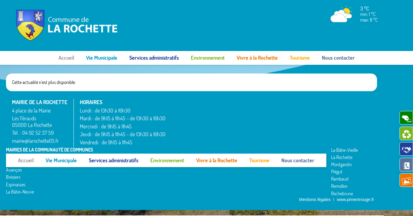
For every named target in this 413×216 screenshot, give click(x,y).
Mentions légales (315, 150)
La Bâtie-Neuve (185, 134)
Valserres (320, 123)
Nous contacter (338, 57)
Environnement (208, 57)
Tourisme (300, 57)
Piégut (247, 116)
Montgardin (252, 109)
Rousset (319, 101)
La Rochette (252, 101)
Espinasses (181, 127)
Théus (317, 116)
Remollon (250, 131)
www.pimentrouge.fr (355, 150)
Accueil (66, 57)
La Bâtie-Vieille (185, 142)
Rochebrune (253, 138)
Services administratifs (154, 57)
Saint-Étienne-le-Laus (332, 109)
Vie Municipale (101, 57)
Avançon (179, 113)
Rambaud (250, 123)
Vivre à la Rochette (257, 57)
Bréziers (179, 120)
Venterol (319, 131)
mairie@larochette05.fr (35, 140)
